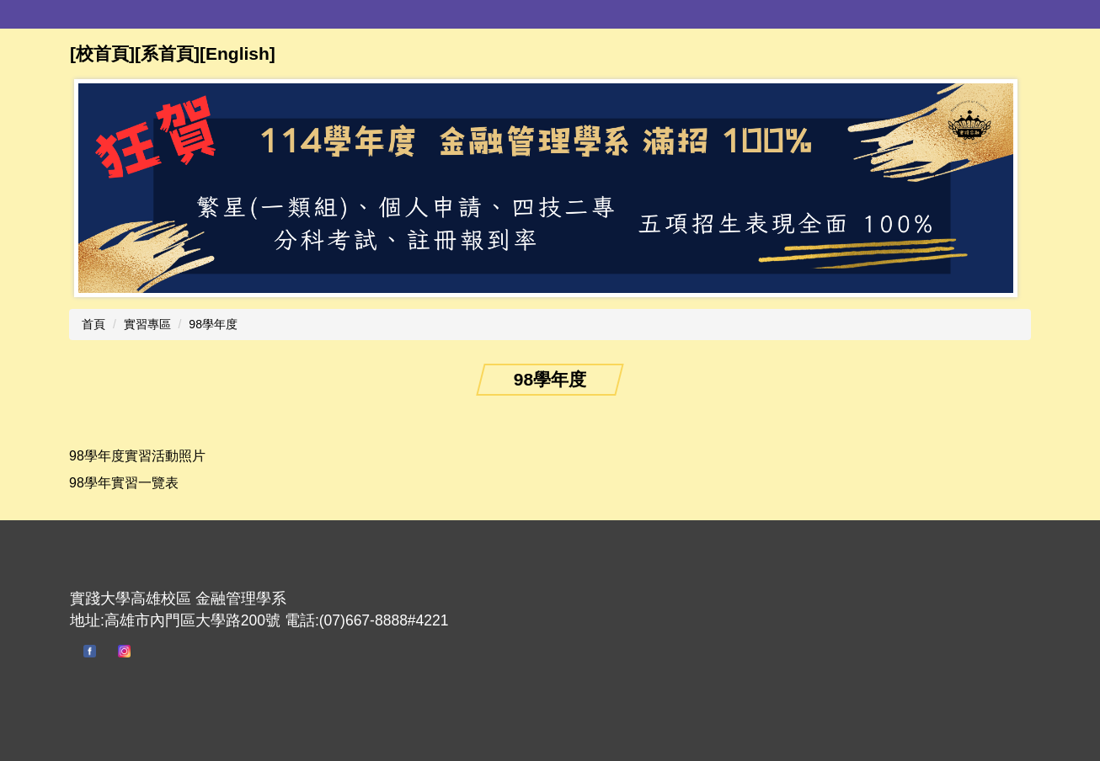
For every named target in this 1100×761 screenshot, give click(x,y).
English (238, 53)
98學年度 (213, 324)
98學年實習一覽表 (124, 483)
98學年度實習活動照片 (137, 456)
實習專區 (147, 324)
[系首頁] (167, 53)
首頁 (93, 324)
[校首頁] (102, 53)
